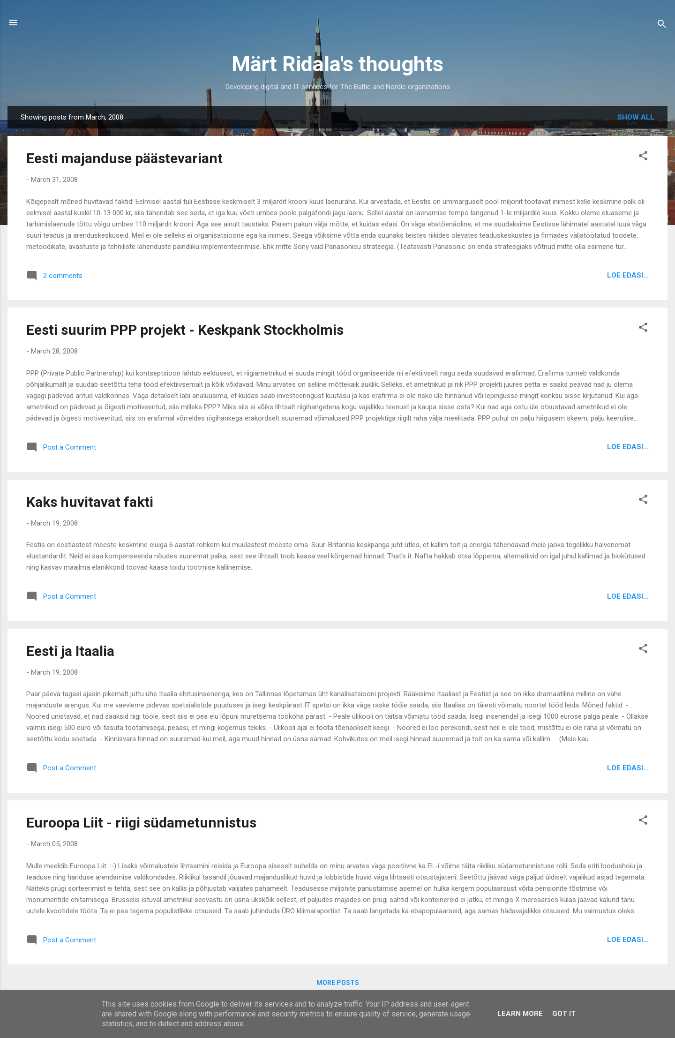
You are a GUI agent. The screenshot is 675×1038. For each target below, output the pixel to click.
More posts (337, 982)
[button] (643, 157)
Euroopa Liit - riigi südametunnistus (141, 822)
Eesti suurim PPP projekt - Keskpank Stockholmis (185, 330)
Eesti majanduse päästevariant (124, 158)
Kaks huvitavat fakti (89, 502)
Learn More (520, 1013)
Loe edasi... (628, 275)
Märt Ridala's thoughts (337, 64)
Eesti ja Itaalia (70, 651)
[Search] (662, 25)
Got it (564, 1013)
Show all (635, 117)
